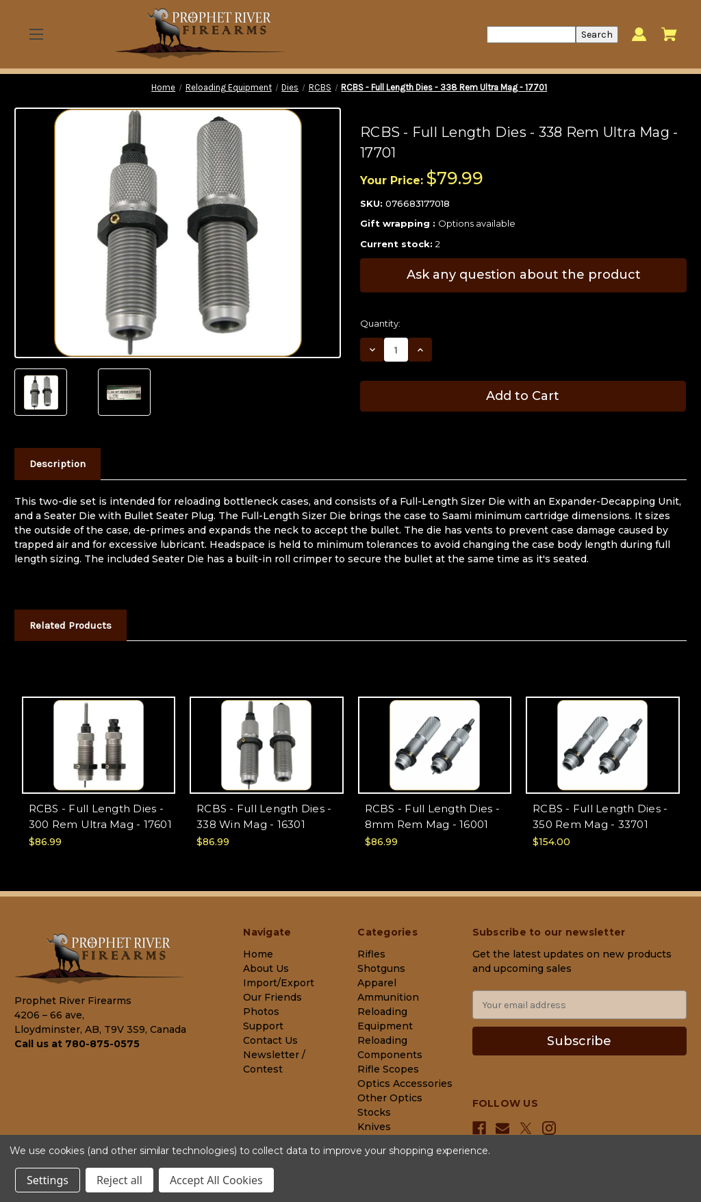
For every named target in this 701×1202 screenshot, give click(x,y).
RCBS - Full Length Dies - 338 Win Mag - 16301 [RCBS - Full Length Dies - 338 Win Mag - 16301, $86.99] (263, 816)
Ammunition (388, 997)
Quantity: (380, 323)
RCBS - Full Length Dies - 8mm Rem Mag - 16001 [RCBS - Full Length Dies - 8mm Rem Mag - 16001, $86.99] (432, 816)
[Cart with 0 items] (669, 34)
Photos (261, 1011)
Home (258, 954)
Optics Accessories (405, 1083)
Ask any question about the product (524, 274)
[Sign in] (639, 34)
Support (263, 1026)
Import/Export (278, 983)
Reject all (119, 1180)
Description (57, 464)
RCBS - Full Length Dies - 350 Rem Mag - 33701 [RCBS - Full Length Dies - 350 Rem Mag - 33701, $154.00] (600, 816)
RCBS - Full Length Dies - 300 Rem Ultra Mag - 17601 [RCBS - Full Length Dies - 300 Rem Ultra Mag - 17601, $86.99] (100, 816)
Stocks (374, 1112)
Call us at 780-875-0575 (77, 1044)
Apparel (376, 983)
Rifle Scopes (388, 1069)
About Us (266, 968)
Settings (47, 1180)
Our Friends (272, 997)
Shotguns (381, 968)
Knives (374, 1126)
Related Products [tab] (70, 625)
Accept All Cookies (216, 1180)
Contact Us (270, 1040)
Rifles (371, 954)
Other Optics (389, 1098)
